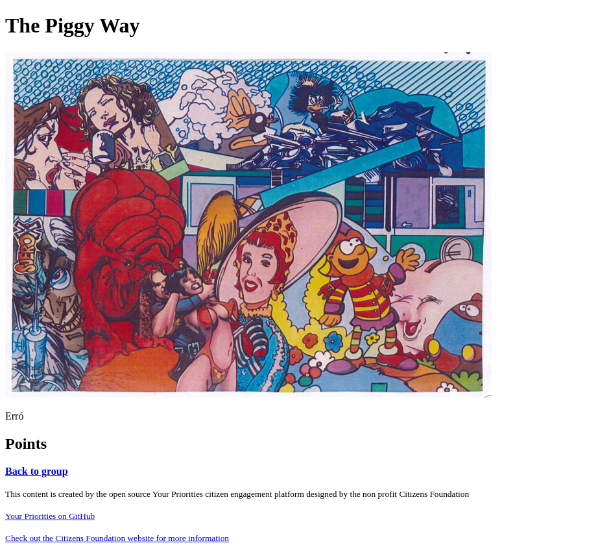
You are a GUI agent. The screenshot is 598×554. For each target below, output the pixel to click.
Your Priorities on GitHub (50, 516)
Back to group (36, 471)
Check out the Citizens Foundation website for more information (117, 538)
